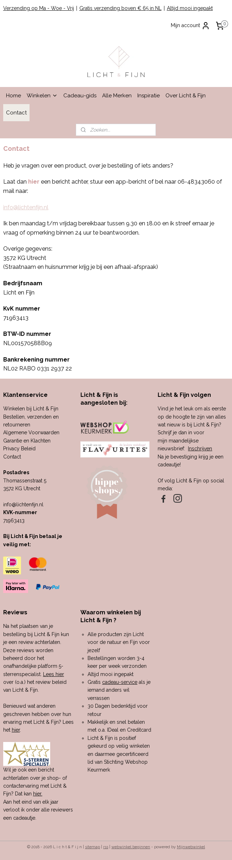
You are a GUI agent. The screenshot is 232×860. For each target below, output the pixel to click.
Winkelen (42, 95)
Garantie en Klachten (27, 441)
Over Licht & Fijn (185, 95)
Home (13, 95)
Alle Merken (117, 95)
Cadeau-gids (79, 95)
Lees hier (53, 674)
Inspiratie (148, 95)
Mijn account (190, 25)
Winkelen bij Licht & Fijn (30, 408)
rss (105, 847)
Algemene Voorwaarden (31, 432)
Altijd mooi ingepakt (190, 8)
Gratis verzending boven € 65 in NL (120, 8)
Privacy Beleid (19, 448)
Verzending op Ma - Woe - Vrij (38, 8)
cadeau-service (119, 682)
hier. (37, 794)
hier (16, 730)
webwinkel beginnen (130, 847)
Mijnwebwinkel (191, 847)
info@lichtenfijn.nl (25, 207)
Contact (16, 112)
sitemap (92, 847)
